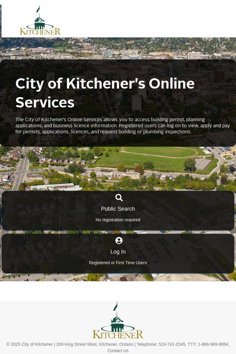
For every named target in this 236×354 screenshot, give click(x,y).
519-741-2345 (172, 344)
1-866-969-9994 (213, 344)
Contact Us (118, 350)
